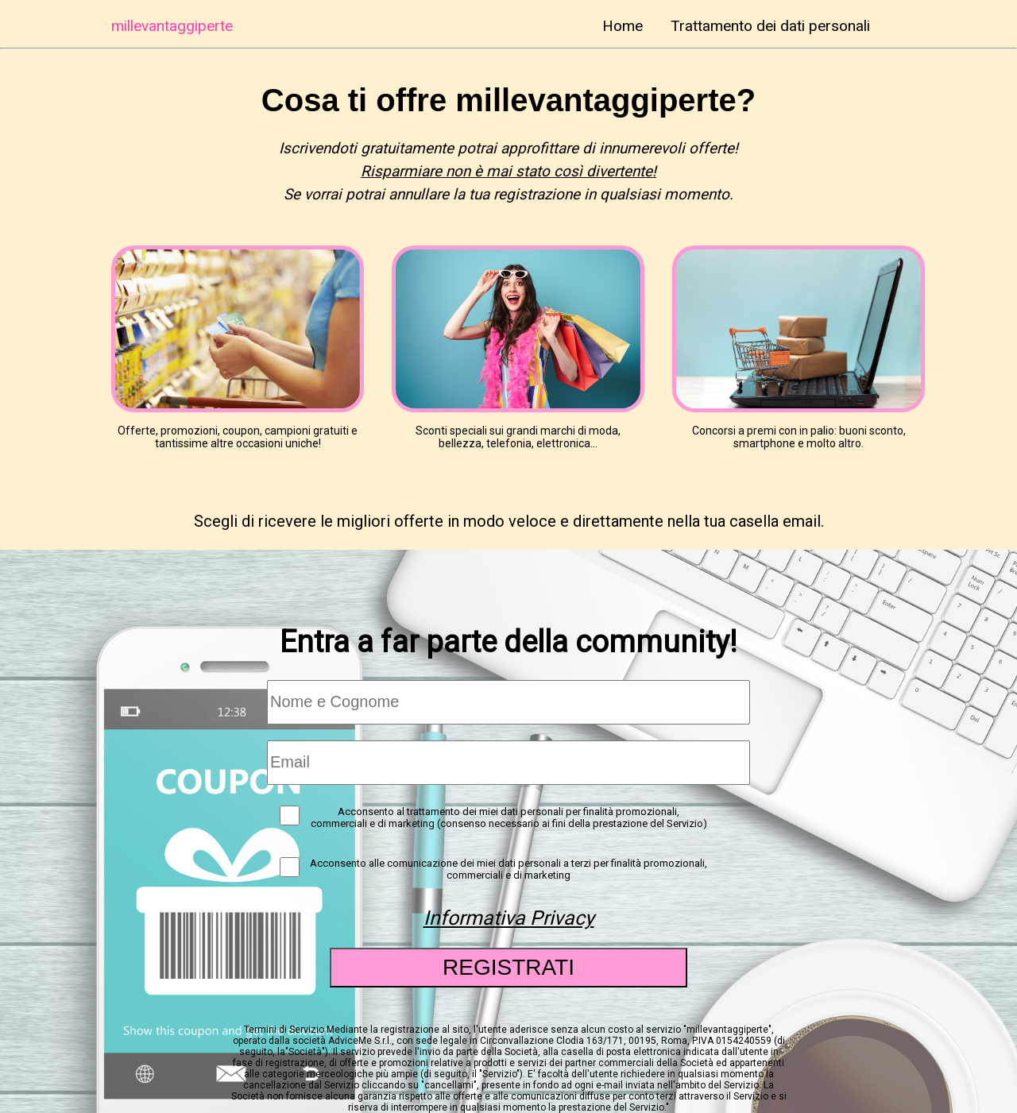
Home (622, 26)
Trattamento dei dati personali (770, 26)
